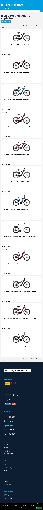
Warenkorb (6, 447)
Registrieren (6, 483)
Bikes (5, 463)
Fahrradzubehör (7, 470)
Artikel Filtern (6, 21)
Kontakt (5, 494)
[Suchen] (41, 11)
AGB (5, 497)
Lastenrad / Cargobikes (8, 465)
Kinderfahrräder (7, 467)
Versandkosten (7, 450)
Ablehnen (33, 507)
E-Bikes (5, 464)
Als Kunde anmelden (8, 445)
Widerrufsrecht (7, 451)
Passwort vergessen (8, 484)
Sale (5, 471)
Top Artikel (6, 444)
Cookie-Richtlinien (32, 505)
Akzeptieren (39, 507)
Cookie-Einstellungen (24, 507)
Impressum (6, 500)
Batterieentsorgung (8, 498)
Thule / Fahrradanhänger (9, 468)
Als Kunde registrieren (8, 453)
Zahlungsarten (7, 448)
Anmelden (6, 481)
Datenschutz (6, 495)
